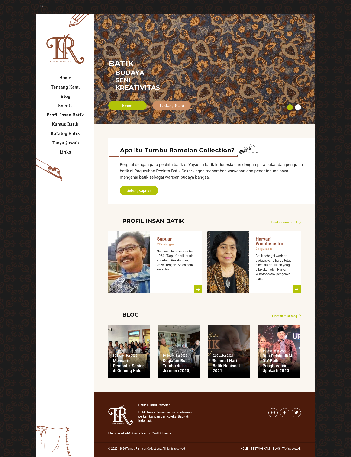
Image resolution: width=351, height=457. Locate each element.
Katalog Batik (65, 133)
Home (65, 77)
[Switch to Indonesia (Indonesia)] (45, 9)
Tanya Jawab (65, 142)
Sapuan (165, 239)
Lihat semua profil (286, 222)
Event (127, 105)
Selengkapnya (139, 190)
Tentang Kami (65, 87)
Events (65, 105)
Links (65, 152)
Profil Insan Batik (65, 115)
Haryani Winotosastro (269, 241)
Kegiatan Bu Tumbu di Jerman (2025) (177, 365)
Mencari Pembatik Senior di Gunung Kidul (128, 365)
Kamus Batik (65, 124)
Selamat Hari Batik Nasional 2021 (226, 365)
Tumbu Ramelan (65, 49)
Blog (65, 96)
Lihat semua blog (286, 316)
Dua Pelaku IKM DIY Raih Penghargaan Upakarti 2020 (277, 363)
